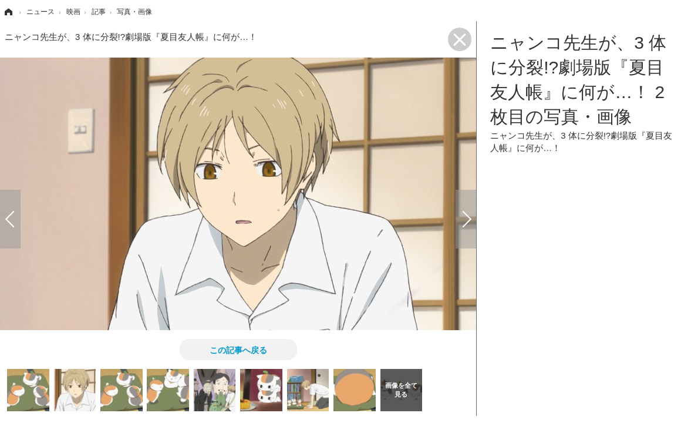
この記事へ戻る (238, 349)
